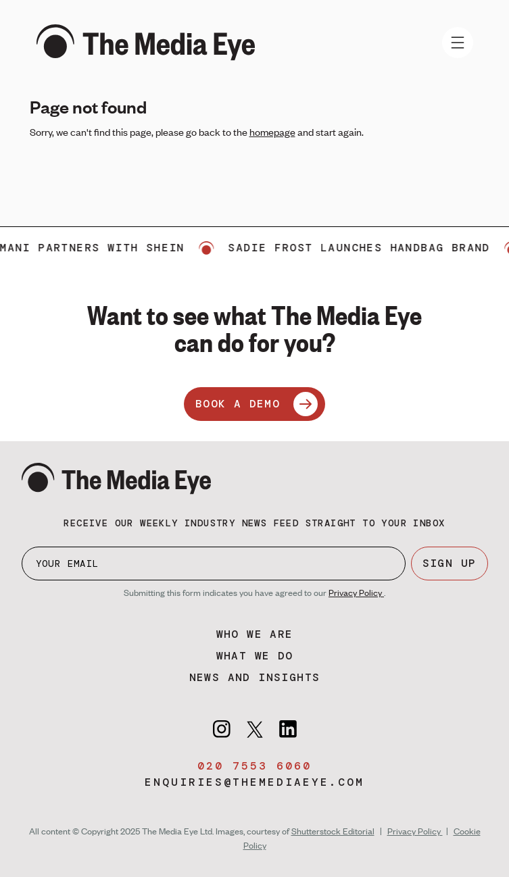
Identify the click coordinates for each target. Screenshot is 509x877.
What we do (254, 656)
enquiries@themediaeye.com (254, 782)
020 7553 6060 (254, 766)
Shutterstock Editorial (332, 831)
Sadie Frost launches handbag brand (365, 248)
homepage (272, 132)
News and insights (254, 677)
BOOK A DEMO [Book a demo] (256, 404)
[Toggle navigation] (457, 42)
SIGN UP (449, 563)
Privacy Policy (356, 592)
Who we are (254, 634)
